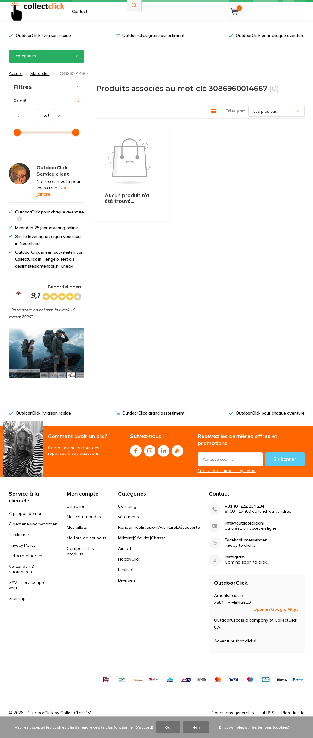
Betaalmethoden (25, 564)
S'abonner (284, 468)
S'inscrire (75, 515)
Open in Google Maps (276, 618)
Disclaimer (19, 543)
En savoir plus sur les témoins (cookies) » (255, 727)
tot (44, 124)
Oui (168, 727)
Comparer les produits (80, 560)
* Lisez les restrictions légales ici (227, 479)
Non (196, 727)
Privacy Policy (22, 554)
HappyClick (129, 568)
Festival (125, 578)
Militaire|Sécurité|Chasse (142, 547)
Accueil (16, 82)
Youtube (177, 458)
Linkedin (163, 458)
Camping (127, 515)
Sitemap (17, 607)
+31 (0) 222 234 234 (244, 515)
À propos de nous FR (91, 9)
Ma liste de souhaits (86, 547)
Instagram (149, 458)
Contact (79, 27)
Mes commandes (84, 525)
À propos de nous (27, 522)
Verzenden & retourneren (21, 578)
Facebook (136, 458)
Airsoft (124, 557)
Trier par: (235, 120)
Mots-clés (40, 82)
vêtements (128, 525)
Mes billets (77, 536)
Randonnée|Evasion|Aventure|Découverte (159, 536)
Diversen (126, 589)
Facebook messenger (246, 549)
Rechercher (134, 21)
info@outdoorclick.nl (244, 532)
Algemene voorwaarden (33, 533)
